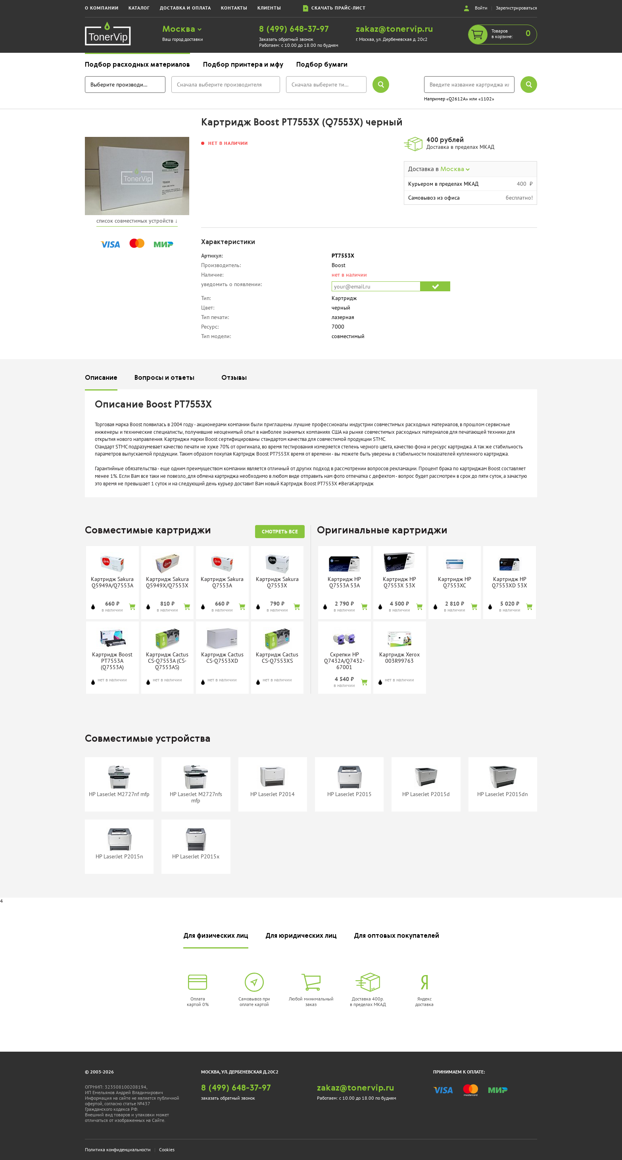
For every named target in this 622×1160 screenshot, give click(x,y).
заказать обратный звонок (228, 1098)
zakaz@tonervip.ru (394, 29)
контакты (234, 8)
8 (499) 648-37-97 (294, 29)
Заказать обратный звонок (286, 39)
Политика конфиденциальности (118, 1149)
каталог (139, 8)
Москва (182, 29)
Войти (481, 8)
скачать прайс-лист (334, 8)
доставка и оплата (185, 8)
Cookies (167, 1149)
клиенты (269, 8)
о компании (102, 8)
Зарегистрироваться (516, 8)
